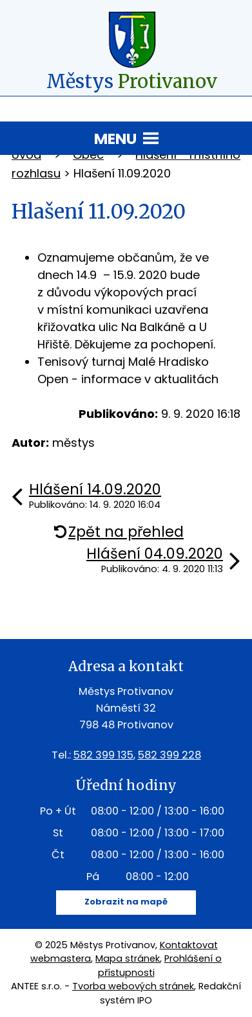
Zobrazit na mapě (126, 902)
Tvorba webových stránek (133, 986)
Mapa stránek (127, 958)
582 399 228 (169, 755)
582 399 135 (103, 755)
